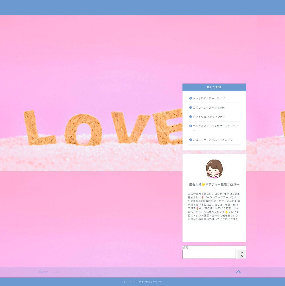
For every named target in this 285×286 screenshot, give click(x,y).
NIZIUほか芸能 (180, 74)
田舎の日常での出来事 (142, 7)
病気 (206, 74)
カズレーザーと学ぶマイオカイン (213, 140)
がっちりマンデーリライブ (209, 98)
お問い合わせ (51, 75)
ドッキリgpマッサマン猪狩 (209, 116)
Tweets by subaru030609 (216, 6)
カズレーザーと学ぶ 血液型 (209, 107)
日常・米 (102, 74)
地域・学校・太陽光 (232, 75)
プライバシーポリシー (76, 75)
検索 (185, 247)
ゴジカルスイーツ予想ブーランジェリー (215, 128)
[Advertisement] (142, 42)
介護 (129, 74)
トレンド (153, 74)
